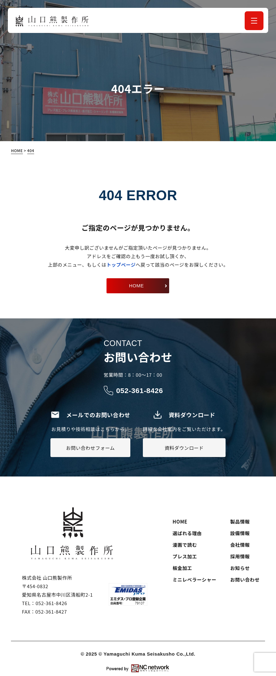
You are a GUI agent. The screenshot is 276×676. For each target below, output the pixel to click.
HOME (180, 521)
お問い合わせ (245, 579)
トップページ (121, 264)
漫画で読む (185, 544)
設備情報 (240, 533)
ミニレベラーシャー (194, 579)
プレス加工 (185, 556)
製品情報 (240, 521)
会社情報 (240, 544)
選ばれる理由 (187, 533)
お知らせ (240, 568)
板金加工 (182, 568)
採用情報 (240, 556)
